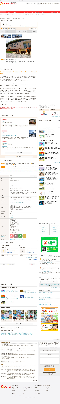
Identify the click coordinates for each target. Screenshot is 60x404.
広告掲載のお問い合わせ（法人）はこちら (49, 366)
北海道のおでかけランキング (21, 332)
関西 (28, 14)
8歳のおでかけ (44, 233)
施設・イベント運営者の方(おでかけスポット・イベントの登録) (15, 366)
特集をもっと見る (57, 162)
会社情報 (47, 390)
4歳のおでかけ (44, 229)
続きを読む (16, 62)
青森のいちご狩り (28, 357)
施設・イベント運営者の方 (16, 387)
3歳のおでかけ (55, 227)
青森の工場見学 (3, 348)
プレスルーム (25, 390)
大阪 (30, 14)
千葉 (14, 14)
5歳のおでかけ (55, 229)
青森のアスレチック (24, 350)
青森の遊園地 (3, 345)
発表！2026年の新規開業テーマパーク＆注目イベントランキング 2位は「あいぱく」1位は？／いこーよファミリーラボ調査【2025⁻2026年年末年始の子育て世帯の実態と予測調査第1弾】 (21, 370)
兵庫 (33, 14)
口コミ (19, 31)
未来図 (47, 388)
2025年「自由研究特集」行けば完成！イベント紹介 (9, 362)
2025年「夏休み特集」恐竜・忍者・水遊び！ (8, 361)
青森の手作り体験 (9, 348)
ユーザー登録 (3, 366)
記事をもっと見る (19, 323)
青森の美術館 (29, 354)
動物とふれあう (50, 3)
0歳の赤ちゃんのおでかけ (44, 225)
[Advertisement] (19, 112)
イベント (8, 12)
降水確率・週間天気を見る (31, 257)
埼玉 (16, 14)
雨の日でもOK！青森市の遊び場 (45, 297)
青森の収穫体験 (22, 348)
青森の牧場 (23, 345)
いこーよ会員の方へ (49, 374)
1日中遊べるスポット (57, 3)
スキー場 (11, 215)
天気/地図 (35, 31)
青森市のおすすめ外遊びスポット (45, 304)
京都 (32, 14)
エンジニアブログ (37, 393)
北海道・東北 (2, 14)
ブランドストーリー (49, 387)
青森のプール (27, 345)
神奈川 (12, 14)
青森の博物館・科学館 (22, 354)
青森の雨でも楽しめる (4, 354)
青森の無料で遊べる (11, 350)
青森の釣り (18, 345)
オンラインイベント (17, 12)
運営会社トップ (37, 387)
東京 (10, 14)
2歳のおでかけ (44, 227)
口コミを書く (4, 28)
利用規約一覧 (14, 388)
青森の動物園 (8, 345)
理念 (35, 388)
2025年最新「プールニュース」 (20, 361)
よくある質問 (25, 388)
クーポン (13, 31)
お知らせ (24, 31)
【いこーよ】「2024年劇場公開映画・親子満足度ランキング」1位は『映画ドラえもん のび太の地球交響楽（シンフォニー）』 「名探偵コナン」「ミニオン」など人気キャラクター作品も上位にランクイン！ (21, 377)
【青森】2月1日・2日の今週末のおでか (19, 239)
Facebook (13, 393)
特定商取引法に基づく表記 (16, 395)
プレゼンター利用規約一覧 (27, 387)
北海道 (6, 14)
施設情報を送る (11, 28)
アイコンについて (3, 236)
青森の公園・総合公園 (31, 350)
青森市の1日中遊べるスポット (44, 299)
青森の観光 (31, 345)
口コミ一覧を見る (19, 152)
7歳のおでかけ (55, 231)
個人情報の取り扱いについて (49, 365)
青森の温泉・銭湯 (3, 357)
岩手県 (51, 284)
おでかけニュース (44, 12)
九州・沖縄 (42, 14)
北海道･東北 (41, 284)
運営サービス (37, 390)
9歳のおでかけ (55, 233)
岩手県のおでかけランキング (17, 333)
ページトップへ (56, 339)
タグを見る (11, 217)
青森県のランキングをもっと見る (49, 281)
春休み (41, 3)
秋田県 (58, 284)
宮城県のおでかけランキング (28, 333)
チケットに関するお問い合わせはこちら (49, 372)
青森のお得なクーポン (4, 350)
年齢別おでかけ (34, 12)
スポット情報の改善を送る (5, 173)
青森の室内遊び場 (11, 354)
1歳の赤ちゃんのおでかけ (55, 225)
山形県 (48, 285)
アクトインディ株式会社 (46, 385)
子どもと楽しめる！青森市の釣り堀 (45, 302)
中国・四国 (37, 14)
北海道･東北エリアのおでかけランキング (8, 332)
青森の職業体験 (27, 348)
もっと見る (34, 380)
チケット (8, 31)
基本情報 (2, 31)
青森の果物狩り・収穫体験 (5, 358)
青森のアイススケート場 (16, 357)
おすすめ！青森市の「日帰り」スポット (46, 292)
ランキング (26, 12)
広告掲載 (13, 390)
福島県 (51, 285)
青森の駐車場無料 (17, 350)
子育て (51, 12)
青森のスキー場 (9, 357)
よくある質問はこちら (49, 373)
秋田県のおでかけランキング (6, 334)
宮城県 (54, 284)
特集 (57, 12)
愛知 (20, 14)
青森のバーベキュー (13, 345)
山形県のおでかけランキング (17, 334)
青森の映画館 (16, 354)
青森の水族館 (33, 354)
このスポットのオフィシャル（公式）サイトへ (17, 202)
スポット (2, 12)
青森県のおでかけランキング (6, 333)
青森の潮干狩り (22, 357)
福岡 (44, 14)
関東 (8, 14)
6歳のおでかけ (44, 231)
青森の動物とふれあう (15, 348)
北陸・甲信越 (25, 14)
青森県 (48, 284)
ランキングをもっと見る (55, 287)
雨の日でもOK (45, 3)
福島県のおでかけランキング (28, 334)
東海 (19, 14)
